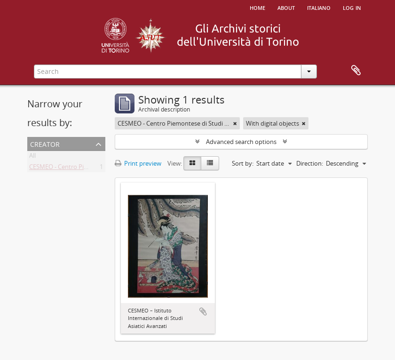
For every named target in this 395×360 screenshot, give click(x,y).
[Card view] (192, 163)
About (286, 7)
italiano (319, 7)
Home (257, 7)
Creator (45, 143)
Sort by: (242, 163)
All (32, 157)
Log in (352, 7)
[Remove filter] (235, 123)
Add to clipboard (203, 311)
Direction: (309, 163)
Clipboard (356, 70)
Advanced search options (241, 141)
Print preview (138, 163)
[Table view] (210, 163)
